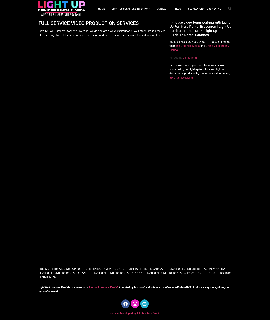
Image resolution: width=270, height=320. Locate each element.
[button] (229, 8)
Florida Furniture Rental (103, 287)
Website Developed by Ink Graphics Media (135, 313)
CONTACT (162, 8)
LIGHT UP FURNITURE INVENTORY (131, 8)
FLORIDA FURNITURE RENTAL (204, 8)
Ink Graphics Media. (181, 77)
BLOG (178, 8)
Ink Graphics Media (188, 46)
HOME (101, 8)
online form (190, 57)
